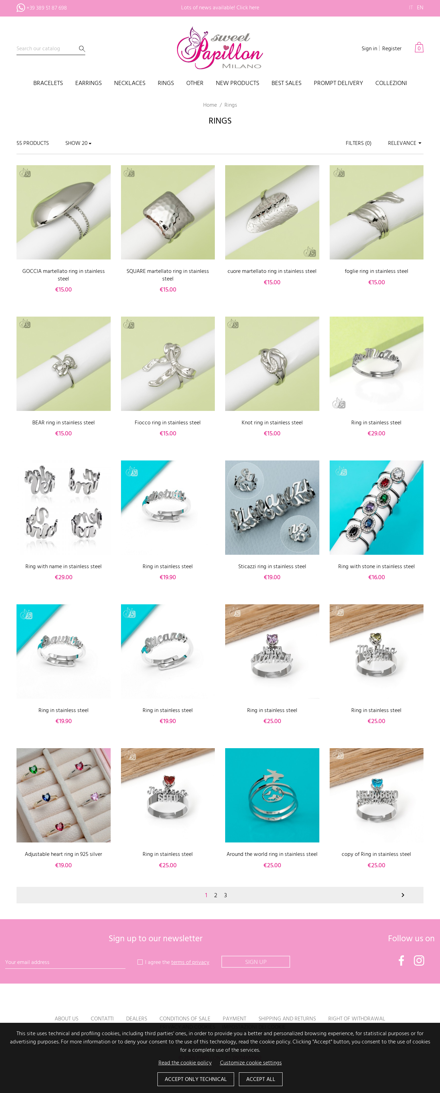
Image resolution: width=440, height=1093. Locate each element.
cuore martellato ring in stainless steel (272, 271)
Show (72, 143)
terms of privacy (190, 962)
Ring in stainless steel (376, 422)
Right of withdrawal (356, 1019)
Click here (247, 7)
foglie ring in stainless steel (376, 271)
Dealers (136, 1019)
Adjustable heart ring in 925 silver (63, 854)
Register (392, 48)
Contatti (102, 1019)
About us (66, 1019)
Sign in (369, 48)
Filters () (359, 143)
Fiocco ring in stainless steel (168, 422)
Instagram (419, 960)
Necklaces (129, 83)
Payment (234, 1019)
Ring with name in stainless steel (63, 566)
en (420, 7)
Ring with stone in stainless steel (376, 566)
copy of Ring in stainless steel (376, 854)
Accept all (260, 1079)
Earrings (88, 83)
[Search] (50, 49)
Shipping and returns (287, 1019)
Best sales (286, 83)
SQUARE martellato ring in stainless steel (167, 275)
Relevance (406, 143)
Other (195, 83)
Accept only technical (196, 1079)
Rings (166, 83)
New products (237, 83)
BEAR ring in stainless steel (63, 422)
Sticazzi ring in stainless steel (272, 566)
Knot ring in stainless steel (272, 422)
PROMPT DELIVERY (338, 83)
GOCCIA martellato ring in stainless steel (63, 275)
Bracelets (48, 83)
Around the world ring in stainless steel (272, 854)
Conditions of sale (185, 1019)
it (411, 7)
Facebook (401, 960)
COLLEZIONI (391, 83)
